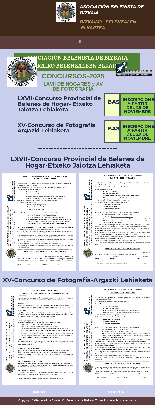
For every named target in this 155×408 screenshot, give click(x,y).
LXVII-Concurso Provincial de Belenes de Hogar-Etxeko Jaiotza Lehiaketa (77, 162)
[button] (80, 41)
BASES (117, 101)
